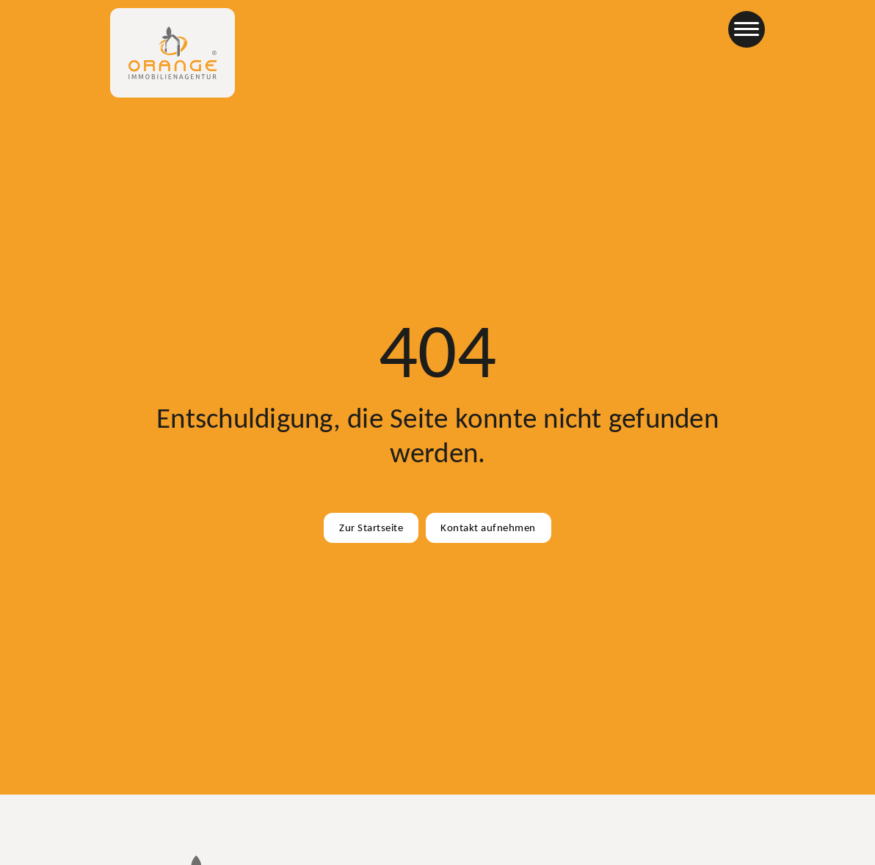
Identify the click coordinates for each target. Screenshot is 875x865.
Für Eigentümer (399, 33)
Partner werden (690, 33)
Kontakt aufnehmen (488, 527)
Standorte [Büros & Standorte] (486, 33)
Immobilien (308, 33)
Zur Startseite (371, 527)
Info (544, 33)
